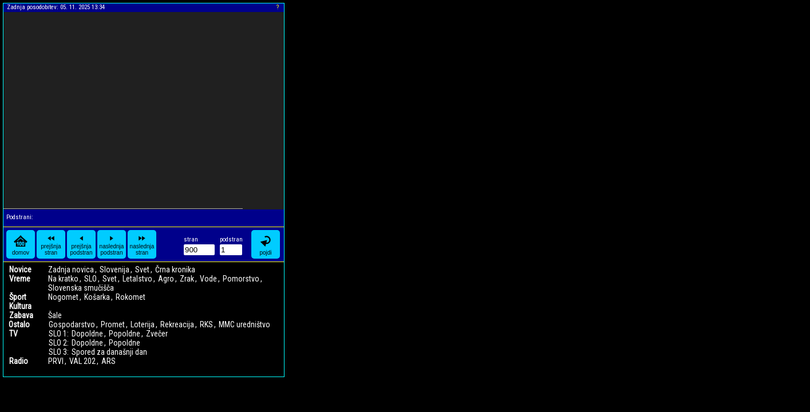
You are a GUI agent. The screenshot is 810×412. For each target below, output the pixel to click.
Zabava (21, 315)
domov (20, 244)
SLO (90, 278)
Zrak (187, 278)
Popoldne (124, 333)
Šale (55, 315)
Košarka (97, 297)
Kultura (20, 306)
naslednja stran (142, 244)
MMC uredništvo (244, 324)
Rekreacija (177, 324)
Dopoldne (87, 333)
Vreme (19, 278)
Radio (18, 361)
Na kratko (63, 278)
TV (13, 333)
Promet (113, 324)
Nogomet (63, 297)
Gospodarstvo (72, 324)
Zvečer (157, 333)
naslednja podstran (112, 244)
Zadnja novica (71, 269)
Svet (142, 269)
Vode (208, 278)
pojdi (265, 244)
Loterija (143, 324)
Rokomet (130, 297)
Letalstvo (137, 278)
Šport (17, 297)
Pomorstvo (241, 278)
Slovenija (114, 269)
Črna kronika (175, 269)
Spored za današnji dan (109, 351)
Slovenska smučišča (81, 287)
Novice (20, 269)
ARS (108, 361)
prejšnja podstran (81, 244)
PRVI (56, 361)
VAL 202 (82, 361)
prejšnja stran (51, 244)
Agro (166, 278)
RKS (206, 324)
